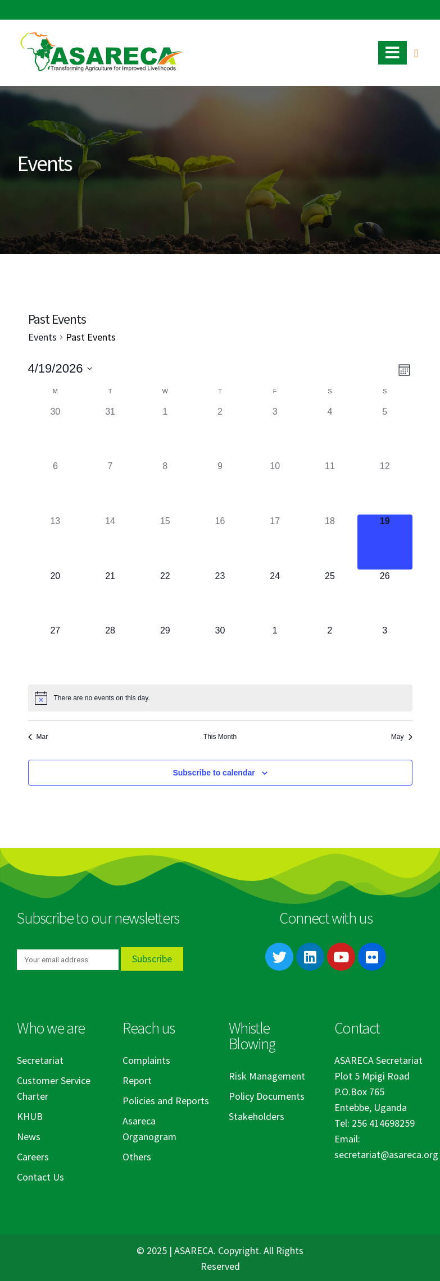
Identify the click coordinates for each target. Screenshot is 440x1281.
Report (137, 1080)
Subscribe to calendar (214, 772)
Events (42, 336)
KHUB (30, 1116)
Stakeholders (256, 1116)
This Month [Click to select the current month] (220, 737)
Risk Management (267, 1075)
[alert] (220, 698)
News (28, 1136)
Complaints (146, 1060)
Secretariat (40, 1060)
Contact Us (40, 1176)
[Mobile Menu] (392, 53)
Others (137, 1156)
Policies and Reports (166, 1100)
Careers (33, 1156)
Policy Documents (267, 1096)
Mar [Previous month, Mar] (38, 737)
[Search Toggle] (416, 53)
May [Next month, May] (401, 737)
